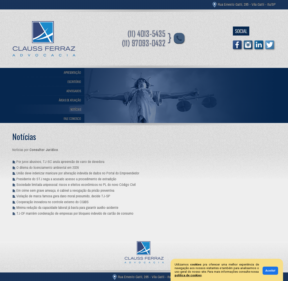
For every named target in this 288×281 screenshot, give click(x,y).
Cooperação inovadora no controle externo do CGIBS (52, 202)
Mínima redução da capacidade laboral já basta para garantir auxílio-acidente (67, 207)
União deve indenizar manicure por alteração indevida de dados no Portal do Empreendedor (77, 173)
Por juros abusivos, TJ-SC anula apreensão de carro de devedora (60, 161)
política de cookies (188, 275)
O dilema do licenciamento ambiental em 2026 (47, 167)
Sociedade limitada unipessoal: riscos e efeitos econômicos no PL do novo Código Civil (76, 184)
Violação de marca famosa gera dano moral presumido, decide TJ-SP (63, 196)
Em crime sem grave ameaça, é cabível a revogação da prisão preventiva (65, 190)
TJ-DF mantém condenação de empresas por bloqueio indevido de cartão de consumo (74, 213)
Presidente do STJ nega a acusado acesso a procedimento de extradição (66, 179)
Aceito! (270, 270)
